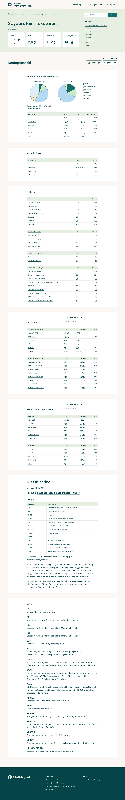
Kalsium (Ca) (32, 424)
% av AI (94, 329)
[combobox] (96, 15)
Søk (112, 15)
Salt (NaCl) (31, 420)
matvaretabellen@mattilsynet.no (93, 780)
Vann (29, 136)
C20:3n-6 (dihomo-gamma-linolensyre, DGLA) (43, 282)
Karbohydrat (32, 121)
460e (66, 125)
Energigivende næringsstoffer (96, 25)
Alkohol (30, 132)
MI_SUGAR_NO (81, 167)
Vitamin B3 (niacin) (34, 369)
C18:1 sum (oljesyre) (34, 260)
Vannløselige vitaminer (35, 358)
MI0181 (66, 121)
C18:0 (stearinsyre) (34, 246)
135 (77, 217)
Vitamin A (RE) (32, 337)
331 (77, 164)
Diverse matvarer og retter (17, 14)
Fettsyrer (88, 28)
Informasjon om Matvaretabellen (56, 783)
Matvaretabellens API (52, 780)
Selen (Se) (31, 456)
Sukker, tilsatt (32, 171)
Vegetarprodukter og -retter (38, 14)
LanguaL (30, 581)
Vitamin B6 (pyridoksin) (35, 376)
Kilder (87, 46)
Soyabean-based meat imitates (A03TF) (58, 493)
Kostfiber (31, 125)
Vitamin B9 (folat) (33, 380)
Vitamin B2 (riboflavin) (35, 366)
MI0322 (66, 337)
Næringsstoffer (95, 5)
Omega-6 (31, 221)
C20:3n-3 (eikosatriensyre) (36, 279)
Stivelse (30, 164)
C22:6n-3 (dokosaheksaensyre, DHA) (40, 300)
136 (77, 235)
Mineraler (88, 37)
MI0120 (66, 420)
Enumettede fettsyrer (35, 210)
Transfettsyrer (32, 206)
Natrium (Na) (32, 427)
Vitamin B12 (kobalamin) (35, 384)
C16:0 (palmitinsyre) (34, 242)
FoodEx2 (31, 564)
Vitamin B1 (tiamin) (34, 362)
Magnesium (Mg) (33, 434)
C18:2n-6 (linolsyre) (34, 271)
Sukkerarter (31, 167)
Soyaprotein (55, 14)
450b (77, 202)
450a (65, 118)
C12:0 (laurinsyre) (33, 235)
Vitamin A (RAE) (33, 333)
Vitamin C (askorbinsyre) (36, 387)
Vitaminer (88, 34)
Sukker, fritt (31, 175)
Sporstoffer (89, 40)
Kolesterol (31, 224)
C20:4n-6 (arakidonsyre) (36, 289)
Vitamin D (31, 347)
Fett (29, 118)
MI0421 (66, 373)
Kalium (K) (31, 431)
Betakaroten (33, 344)
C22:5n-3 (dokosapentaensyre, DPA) (40, 297)
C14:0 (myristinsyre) (34, 239)
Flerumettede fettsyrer (35, 213)
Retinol (31, 340)
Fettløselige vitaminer (35, 329)
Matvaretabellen (23, 5)
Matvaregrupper (76, 5)
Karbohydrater (90, 31)
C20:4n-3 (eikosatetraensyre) (37, 286)
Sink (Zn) (31, 453)
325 (65, 464)
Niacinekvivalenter (34, 373)
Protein (30, 129)
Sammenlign (94, 63)
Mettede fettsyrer (34, 202)
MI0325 (66, 333)
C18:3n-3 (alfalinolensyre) (36, 275)
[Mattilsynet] (19, 777)
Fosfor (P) (31, 438)
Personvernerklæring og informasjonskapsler (60, 786)
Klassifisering (89, 43)
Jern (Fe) (31, 449)
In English (111, 5)
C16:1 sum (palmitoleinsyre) (36, 257)
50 (65, 132)
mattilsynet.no (50, 789)
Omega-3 (31, 217)
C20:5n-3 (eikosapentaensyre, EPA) (39, 293)
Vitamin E (31, 351)
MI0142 (66, 136)
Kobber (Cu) (32, 460)
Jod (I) (30, 464)
